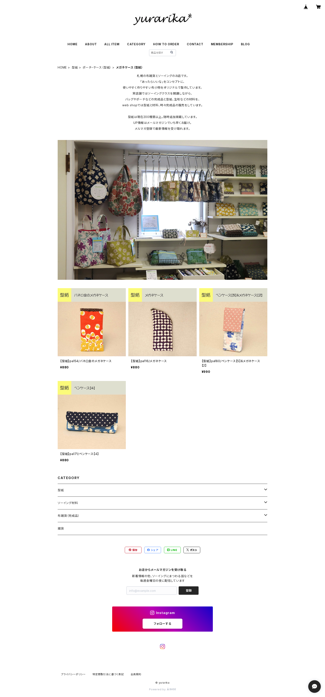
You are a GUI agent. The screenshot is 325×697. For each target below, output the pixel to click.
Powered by (162, 689)
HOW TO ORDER (166, 44)
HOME (72, 44)
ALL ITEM (111, 44)
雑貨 (61, 528)
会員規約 (136, 674)
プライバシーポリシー (73, 674)
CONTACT (195, 44)
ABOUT (91, 44)
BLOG (245, 44)
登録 (189, 590)
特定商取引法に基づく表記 (108, 674)
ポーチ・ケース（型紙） (97, 67)
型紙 (75, 67)
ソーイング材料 (68, 503)
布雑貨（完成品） (68, 515)
